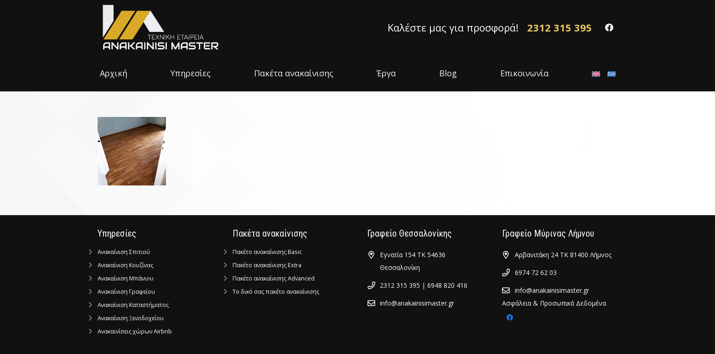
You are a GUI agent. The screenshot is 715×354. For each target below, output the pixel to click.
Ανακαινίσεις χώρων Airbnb (135, 331)
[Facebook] (609, 27)
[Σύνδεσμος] (159, 27)
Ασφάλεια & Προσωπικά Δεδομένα (554, 303)
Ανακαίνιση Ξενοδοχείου (131, 318)
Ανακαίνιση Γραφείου (126, 292)
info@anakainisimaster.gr (417, 303)
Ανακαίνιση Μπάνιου (126, 278)
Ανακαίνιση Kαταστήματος (133, 305)
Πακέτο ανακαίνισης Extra (267, 265)
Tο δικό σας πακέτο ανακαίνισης (276, 292)
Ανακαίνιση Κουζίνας (125, 265)
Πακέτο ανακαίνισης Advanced (274, 278)
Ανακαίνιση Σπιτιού (124, 252)
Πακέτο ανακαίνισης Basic (267, 252)
